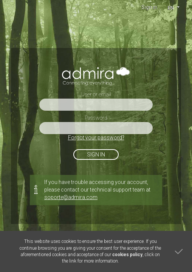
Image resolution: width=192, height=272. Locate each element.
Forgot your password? (96, 137)
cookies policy (127, 254)
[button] (173, 7)
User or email (96, 94)
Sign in (149, 7)
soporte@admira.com (71, 197)
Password (96, 118)
